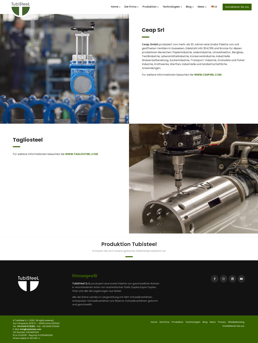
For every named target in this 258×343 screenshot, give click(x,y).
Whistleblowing (236, 322)
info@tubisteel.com (30, 329)
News (202, 6)
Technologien (172, 6)
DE (214, 6)
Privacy (222, 322)
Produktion (150, 6)
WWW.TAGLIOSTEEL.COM (81, 154)
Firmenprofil (84, 276)
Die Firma (131, 6)
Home (115, 6)
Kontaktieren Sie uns (237, 7)
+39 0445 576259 (26, 326)
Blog (190, 6)
